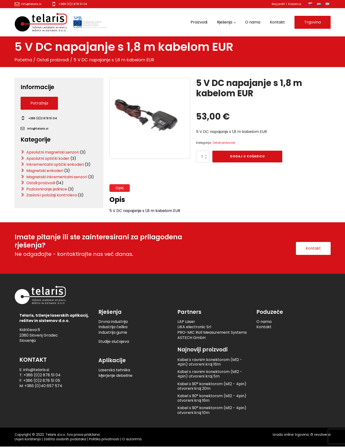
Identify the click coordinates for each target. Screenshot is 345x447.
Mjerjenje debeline (115, 375)
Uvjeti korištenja (28, 439)
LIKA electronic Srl (194, 327)
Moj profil (278, 4)
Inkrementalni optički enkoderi (55, 164)
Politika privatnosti (104, 439)
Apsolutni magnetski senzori (52, 152)
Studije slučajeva (113, 342)
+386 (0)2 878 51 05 (41, 381)
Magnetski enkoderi (44, 170)
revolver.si (322, 434)
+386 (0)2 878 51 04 (72, 4)
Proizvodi (199, 22)
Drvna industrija (113, 322)
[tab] (119, 188)
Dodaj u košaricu (247, 156)
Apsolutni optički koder (47, 158)
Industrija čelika (112, 327)
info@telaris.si (31, 4)
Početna (23, 60)
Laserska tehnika (114, 370)
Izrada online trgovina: (291, 434)
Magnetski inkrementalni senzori (56, 177)
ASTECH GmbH (191, 338)
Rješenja (224, 22)
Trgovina (312, 22)
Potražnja (39, 103)
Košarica (294, 4)
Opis (119, 188)
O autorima (131, 439)
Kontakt (277, 22)
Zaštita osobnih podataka (65, 439)
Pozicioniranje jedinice (46, 189)
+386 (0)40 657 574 (43, 386)
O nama (252, 22)
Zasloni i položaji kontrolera (51, 195)
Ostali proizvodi (53, 60)
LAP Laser (186, 322)
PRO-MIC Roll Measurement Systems (212, 332)
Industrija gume (112, 332)
